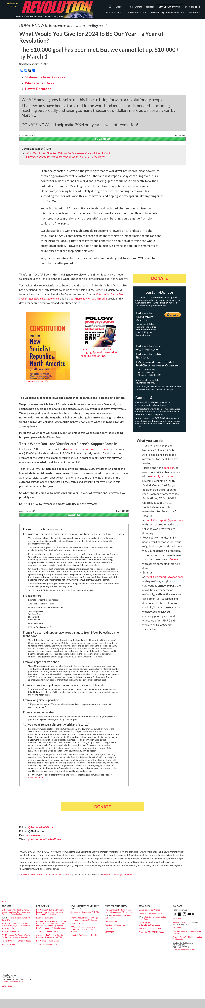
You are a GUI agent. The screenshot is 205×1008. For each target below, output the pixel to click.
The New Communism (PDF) (47, 931)
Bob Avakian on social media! (48, 941)
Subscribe (149, 6)
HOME (5, 901)
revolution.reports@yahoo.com (117, 874)
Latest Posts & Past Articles (149, 910)
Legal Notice (7, 986)
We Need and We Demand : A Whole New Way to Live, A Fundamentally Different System (16, 925)
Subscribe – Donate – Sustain (150, 928)
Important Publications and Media (83, 935)
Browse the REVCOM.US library (151, 932)
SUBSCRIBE (109, 932)
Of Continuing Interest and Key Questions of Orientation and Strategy (82, 929)
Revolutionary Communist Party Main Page (85, 913)
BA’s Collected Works (45, 918)
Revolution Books (77, 923)
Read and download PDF (37, 381)
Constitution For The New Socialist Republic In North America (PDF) (49, 936)
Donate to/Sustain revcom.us (58, 874)
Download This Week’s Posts (150, 913)
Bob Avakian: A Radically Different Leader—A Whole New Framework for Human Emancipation (16, 912)
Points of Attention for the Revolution (16, 941)
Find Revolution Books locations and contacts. (187, 932)
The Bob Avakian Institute (46, 944)
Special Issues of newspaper (150, 924)
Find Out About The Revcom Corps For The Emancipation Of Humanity (84, 919)
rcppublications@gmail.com (151, 405)
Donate (138, 6)
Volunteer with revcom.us (115, 925)
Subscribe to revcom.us (31, 874)
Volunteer (177, 928)
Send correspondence (181, 922)
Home (130, 6)
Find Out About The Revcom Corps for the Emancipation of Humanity (16, 936)
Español (119, 6)
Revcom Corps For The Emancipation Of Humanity (187, 938)
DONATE (108, 928)
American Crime (8, 944)
